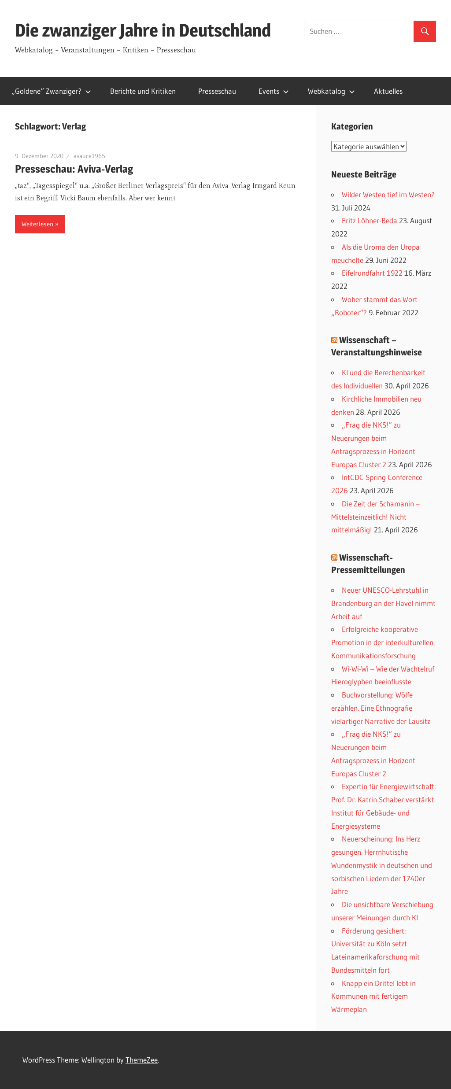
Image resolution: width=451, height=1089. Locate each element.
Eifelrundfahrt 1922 (372, 272)
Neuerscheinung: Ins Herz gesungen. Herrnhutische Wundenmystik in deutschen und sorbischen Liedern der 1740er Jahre (381, 865)
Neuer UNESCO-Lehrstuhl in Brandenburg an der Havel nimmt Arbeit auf (383, 603)
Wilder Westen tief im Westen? (388, 194)
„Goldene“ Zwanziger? (51, 91)
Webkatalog (331, 91)
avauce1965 (89, 156)
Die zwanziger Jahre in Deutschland (143, 30)
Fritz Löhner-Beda (369, 220)
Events (274, 91)
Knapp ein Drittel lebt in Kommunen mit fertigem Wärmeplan (373, 996)
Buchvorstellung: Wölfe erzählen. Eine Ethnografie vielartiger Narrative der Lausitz (380, 708)
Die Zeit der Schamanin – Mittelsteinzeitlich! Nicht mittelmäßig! (375, 517)
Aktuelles (388, 91)
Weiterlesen (37, 224)
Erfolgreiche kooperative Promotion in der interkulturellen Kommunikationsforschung (382, 642)
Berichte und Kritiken (143, 91)
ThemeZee (142, 1059)
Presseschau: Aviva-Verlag (74, 168)
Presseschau (217, 91)
